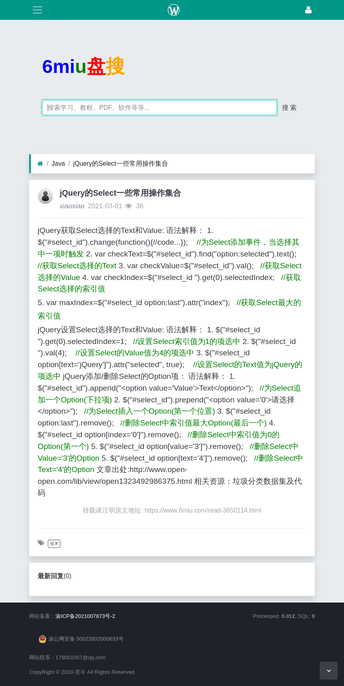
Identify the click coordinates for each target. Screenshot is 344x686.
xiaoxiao (72, 206)
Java (58, 163)
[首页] (40, 164)
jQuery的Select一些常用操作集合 (120, 163)
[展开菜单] (37, 10)
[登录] (308, 10)
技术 (54, 543)
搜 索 (289, 107)
